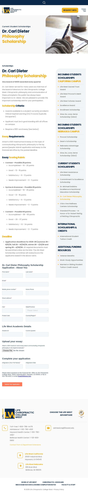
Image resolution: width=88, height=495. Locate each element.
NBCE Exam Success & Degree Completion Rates (36, 485)
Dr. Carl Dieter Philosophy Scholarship (71, 197)
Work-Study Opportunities (71, 260)
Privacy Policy (59, 489)
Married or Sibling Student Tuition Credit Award (71, 266)
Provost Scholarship (68, 137)
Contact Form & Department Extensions (25, 445)
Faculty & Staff (68, 485)
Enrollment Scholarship (70, 110)
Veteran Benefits (67, 256)
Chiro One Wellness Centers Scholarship (69, 205)
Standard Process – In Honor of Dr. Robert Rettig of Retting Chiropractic (71, 214)
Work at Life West (29, 482)
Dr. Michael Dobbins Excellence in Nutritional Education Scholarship (70, 189)
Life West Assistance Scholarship (69, 173)
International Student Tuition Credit (69, 237)
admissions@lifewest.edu (63, 428)
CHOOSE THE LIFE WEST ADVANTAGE (61, 413)
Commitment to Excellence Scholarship (72, 180)
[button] (44, 2)
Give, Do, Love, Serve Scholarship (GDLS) (69, 115)
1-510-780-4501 (26, 429)
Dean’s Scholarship (68, 141)
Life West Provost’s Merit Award (70, 95)
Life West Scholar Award (70, 101)
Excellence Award (67, 105)
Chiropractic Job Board (53, 482)
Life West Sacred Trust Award (69, 88)
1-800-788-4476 (25, 426)
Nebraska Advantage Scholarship (69, 147)
